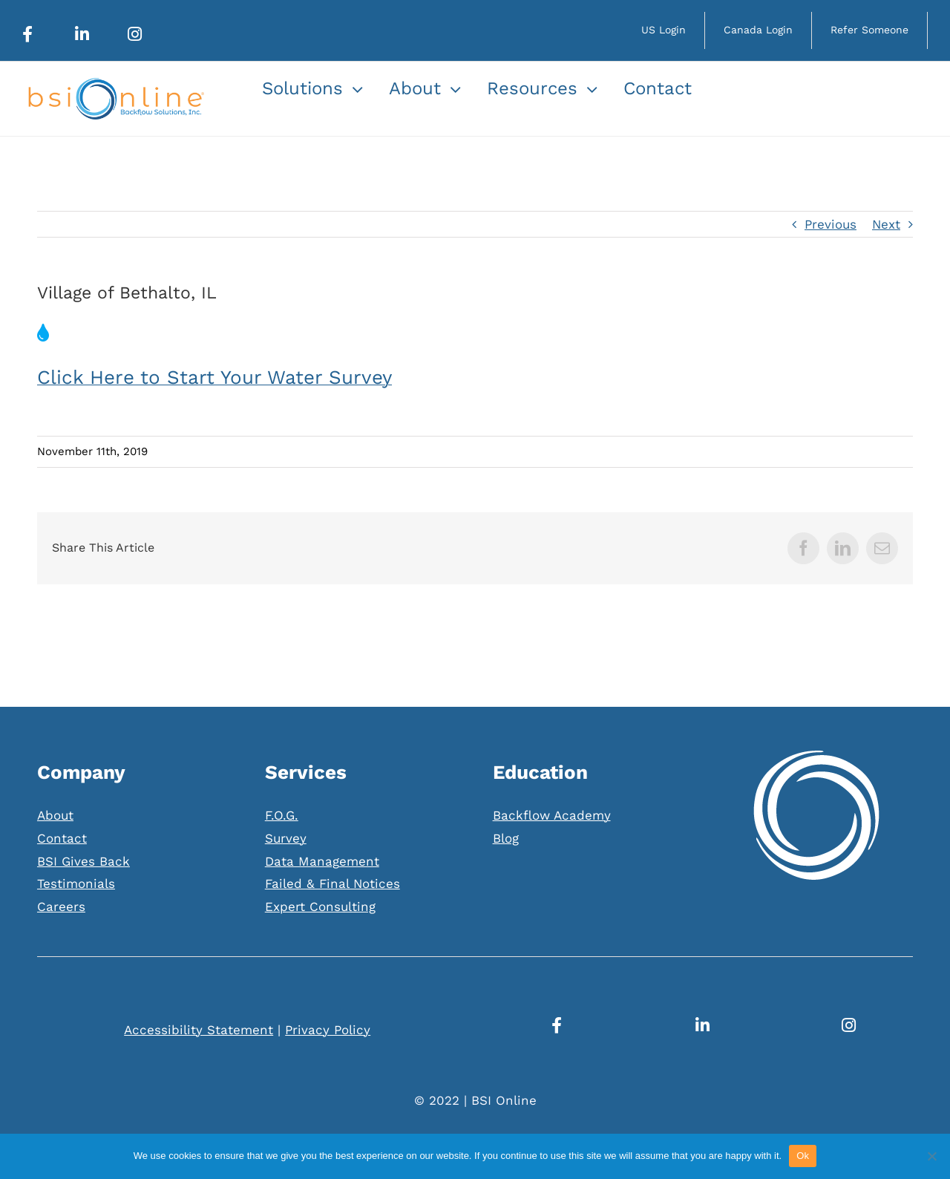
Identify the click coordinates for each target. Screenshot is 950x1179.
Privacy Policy (327, 1029)
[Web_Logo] (115, 83)
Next (886, 224)
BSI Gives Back (83, 861)
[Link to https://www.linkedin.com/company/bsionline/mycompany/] (82, 34)
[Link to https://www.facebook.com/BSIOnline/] (27, 34)
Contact (62, 838)
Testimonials (76, 883)
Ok (802, 1155)
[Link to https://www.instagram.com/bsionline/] (135, 34)
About (55, 815)
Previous (830, 224)
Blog (506, 838)
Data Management (322, 861)
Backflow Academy (552, 815)
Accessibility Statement (198, 1029)
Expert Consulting (320, 906)
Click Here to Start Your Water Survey (214, 377)
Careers (61, 906)
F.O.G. (281, 815)
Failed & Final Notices (332, 883)
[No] (931, 1156)
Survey (286, 838)
